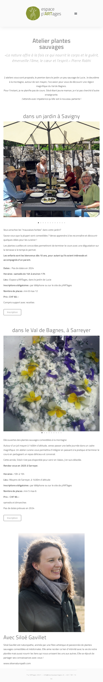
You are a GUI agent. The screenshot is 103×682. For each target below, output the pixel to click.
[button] (76, 13)
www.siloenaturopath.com (17, 663)
